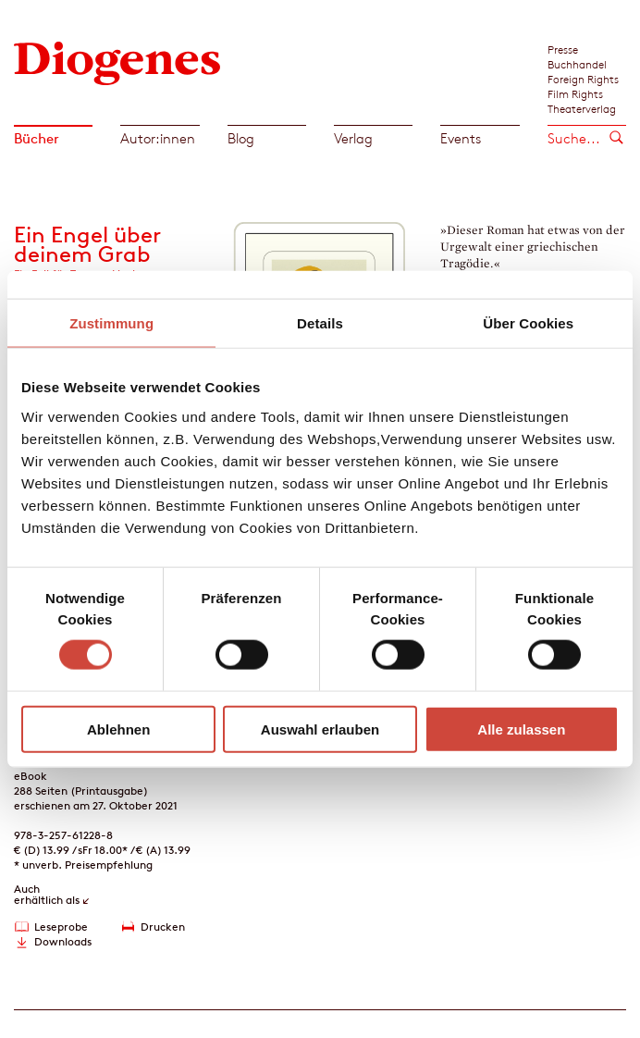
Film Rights (575, 93)
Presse (563, 49)
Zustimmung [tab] (111, 323)
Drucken (163, 926)
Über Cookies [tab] (528, 323)
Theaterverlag (582, 108)
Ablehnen (118, 728)
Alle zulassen (521, 728)
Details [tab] (320, 323)
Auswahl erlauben (320, 728)
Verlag (353, 138)
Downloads (63, 941)
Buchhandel (577, 63)
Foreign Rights (583, 78)
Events (460, 138)
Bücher (36, 138)
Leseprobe (61, 926)
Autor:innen (157, 138)
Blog (241, 138)
